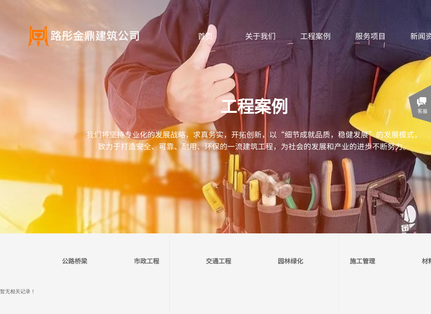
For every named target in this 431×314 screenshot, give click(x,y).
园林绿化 (290, 260)
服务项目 (370, 35)
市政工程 (146, 260)
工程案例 (315, 35)
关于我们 (260, 35)
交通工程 (218, 260)
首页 (205, 35)
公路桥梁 (74, 260)
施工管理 (362, 260)
